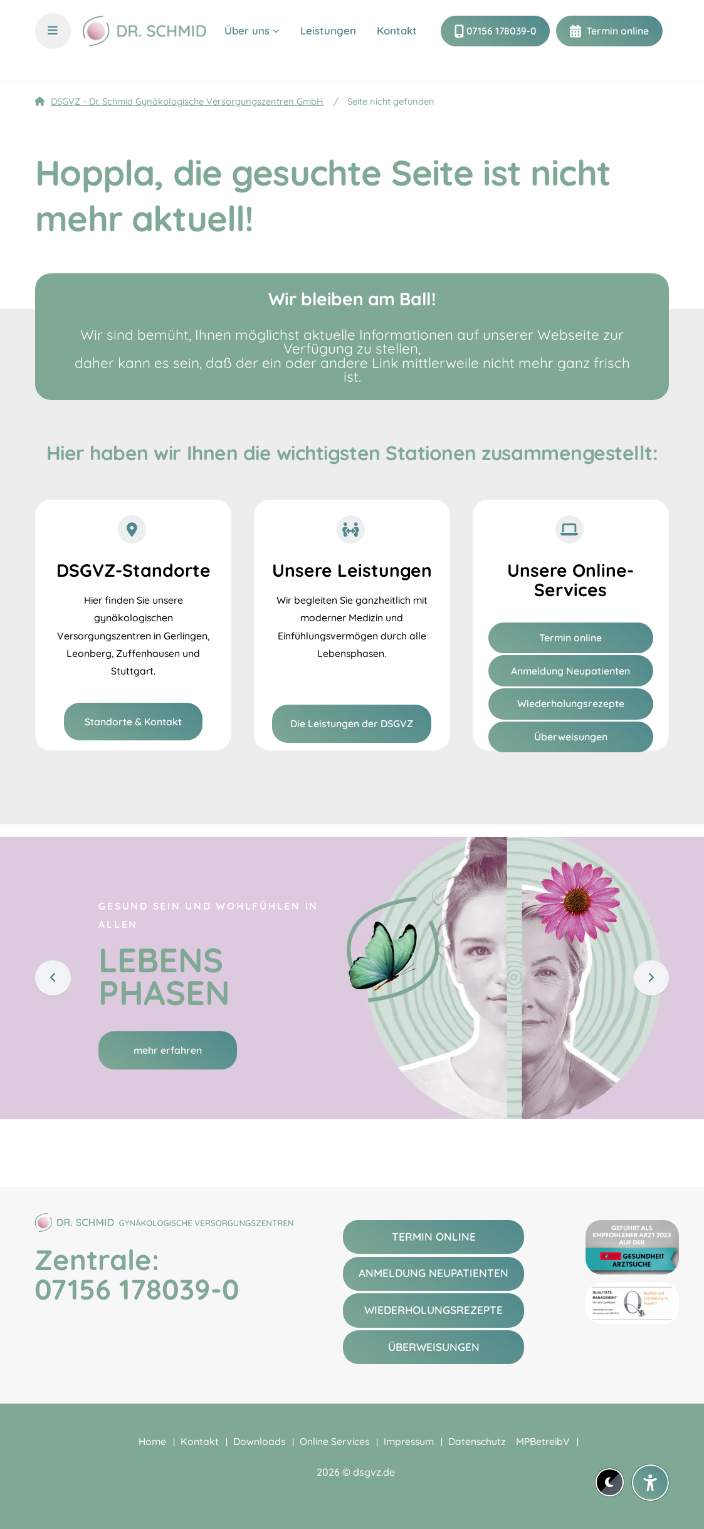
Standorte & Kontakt (133, 721)
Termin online (616, 40)
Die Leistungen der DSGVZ (351, 723)
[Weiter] (651, 977)
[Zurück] (52, 977)
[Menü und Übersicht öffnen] (52, 40)
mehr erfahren (168, 1050)
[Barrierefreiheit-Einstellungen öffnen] (650, 1482)
